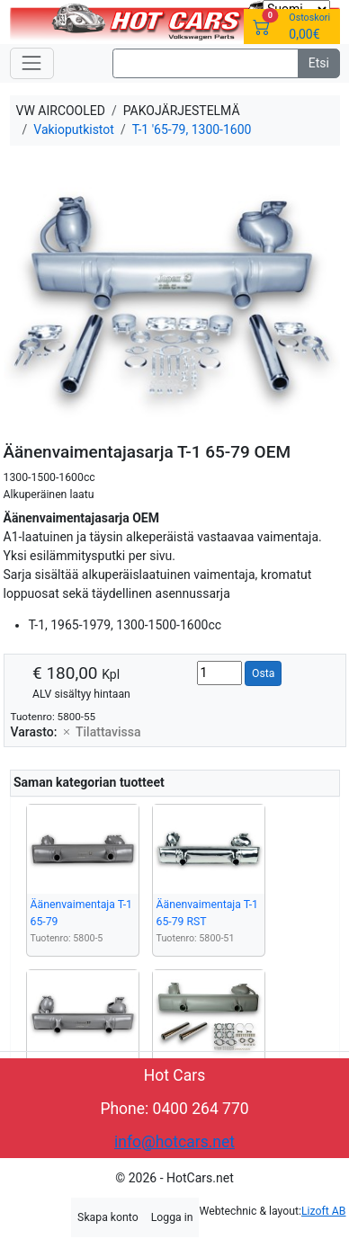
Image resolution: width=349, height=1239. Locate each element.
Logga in (172, 1217)
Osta (263, 673)
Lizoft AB (323, 1211)
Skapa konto (108, 1217)
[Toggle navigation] (32, 63)
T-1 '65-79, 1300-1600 (192, 129)
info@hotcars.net (174, 1142)
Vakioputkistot (73, 129)
